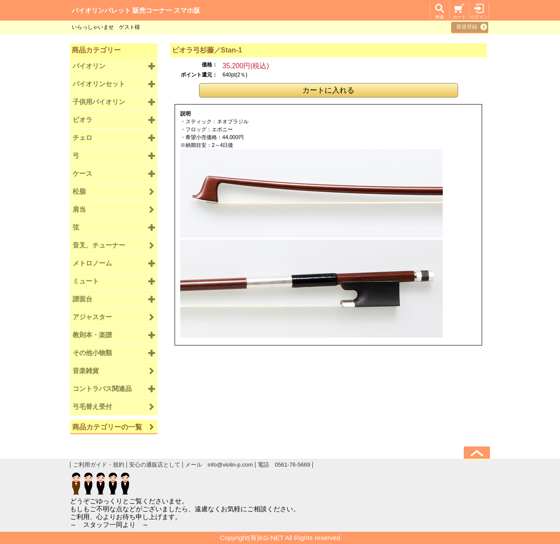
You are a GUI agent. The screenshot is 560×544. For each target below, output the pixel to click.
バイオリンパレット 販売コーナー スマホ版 (136, 10)
